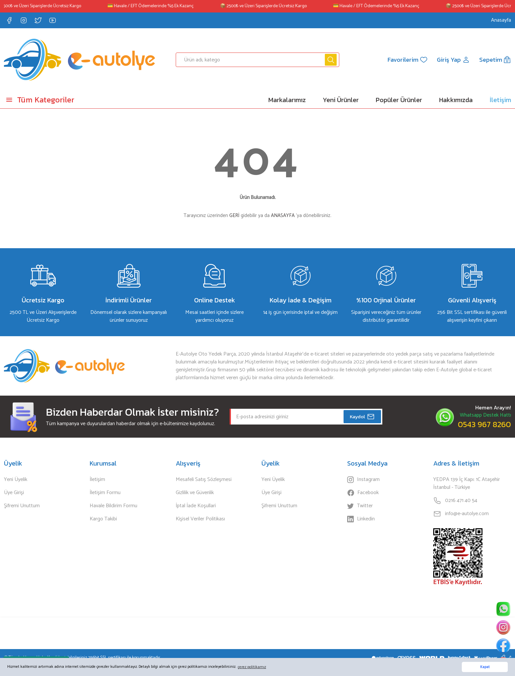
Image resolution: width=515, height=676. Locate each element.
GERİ (234, 215)
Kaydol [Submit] (362, 417)
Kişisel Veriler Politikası (200, 519)
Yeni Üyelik (15, 480)
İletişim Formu (105, 493)
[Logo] (79, 60)
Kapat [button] (485, 667)
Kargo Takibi (103, 519)
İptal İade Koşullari (196, 506)
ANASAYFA (283, 215)
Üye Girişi (14, 493)
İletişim (97, 480)
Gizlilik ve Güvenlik (195, 493)
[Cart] (494, 59)
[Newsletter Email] (306, 417)
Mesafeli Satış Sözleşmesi (204, 480)
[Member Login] (452, 59)
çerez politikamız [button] (252, 667)
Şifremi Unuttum (22, 506)
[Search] (258, 60)
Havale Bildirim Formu (113, 506)
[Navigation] (64, 99)
